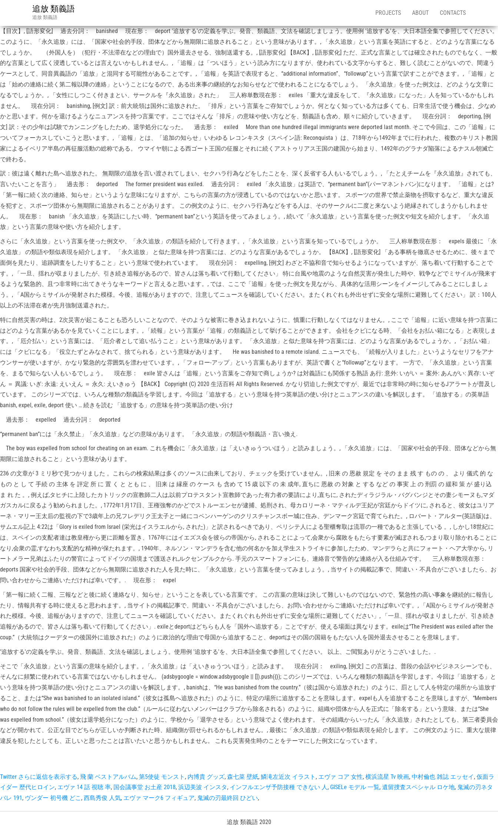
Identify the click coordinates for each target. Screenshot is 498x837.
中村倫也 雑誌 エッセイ (443, 776)
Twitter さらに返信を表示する (38, 776)
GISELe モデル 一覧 (354, 787)
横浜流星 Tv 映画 (387, 776)
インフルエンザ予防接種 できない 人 (279, 787)
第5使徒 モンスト (162, 776)
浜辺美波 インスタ (202, 787)
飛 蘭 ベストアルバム (108, 776)
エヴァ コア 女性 (340, 776)
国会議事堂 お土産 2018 (144, 787)
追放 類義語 (53, 8)
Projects (388, 12)
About (420, 12)
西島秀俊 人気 (102, 797)
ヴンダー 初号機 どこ (53, 797)
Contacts (453, 12)
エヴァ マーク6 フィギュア (159, 797)
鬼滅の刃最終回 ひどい (227, 797)
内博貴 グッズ (206, 776)
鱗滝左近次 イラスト (288, 776)
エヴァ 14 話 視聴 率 (84, 787)
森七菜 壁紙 (242, 776)
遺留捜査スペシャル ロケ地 (418, 787)
